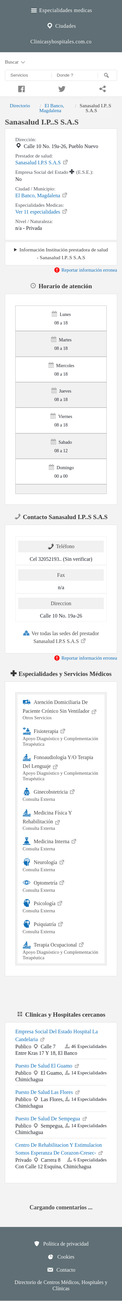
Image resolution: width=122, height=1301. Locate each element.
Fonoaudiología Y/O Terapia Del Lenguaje (61, 767)
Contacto (61, 1269)
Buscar (15, 62)
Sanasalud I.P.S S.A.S (42, 162)
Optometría (61, 885)
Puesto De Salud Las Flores (48, 1091)
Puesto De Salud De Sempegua (51, 1118)
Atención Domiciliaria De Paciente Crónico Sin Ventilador (61, 709)
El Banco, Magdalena (51, 108)
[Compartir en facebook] (20, 88)
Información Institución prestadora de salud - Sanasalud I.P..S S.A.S (64, 253)
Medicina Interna (61, 844)
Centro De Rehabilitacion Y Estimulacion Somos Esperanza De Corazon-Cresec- (59, 1149)
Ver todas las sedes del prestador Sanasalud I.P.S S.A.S (61, 637)
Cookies (60, 1256)
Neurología (61, 865)
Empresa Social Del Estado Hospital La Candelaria (56, 1035)
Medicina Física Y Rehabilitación (61, 819)
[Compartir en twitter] (61, 88)
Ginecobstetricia (61, 794)
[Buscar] (107, 75)
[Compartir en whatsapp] (101, 88)
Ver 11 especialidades (41, 211)
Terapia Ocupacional (61, 950)
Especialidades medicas (61, 9)
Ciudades (61, 25)
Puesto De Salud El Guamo (47, 1065)
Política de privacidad (61, 1243)
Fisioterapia (61, 736)
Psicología (61, 906)
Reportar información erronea (85, 270)
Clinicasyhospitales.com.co (60, 41)
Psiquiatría (61, 927)
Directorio (20, 105)
